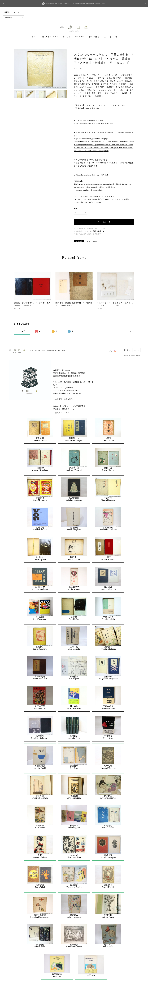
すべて (22, 331)
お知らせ (66, 37)
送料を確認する (98, 231)
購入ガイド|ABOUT (50, 37)
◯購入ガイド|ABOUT (62, 413)
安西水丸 (91, 975)
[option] (40, 69)
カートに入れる (104, 222)
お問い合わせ (94, 37)
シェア (87, 241)
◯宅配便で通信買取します (64, 409)
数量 (76, 209)
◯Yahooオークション (61, 406)
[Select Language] (13, 17)
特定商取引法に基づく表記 (56, 350)
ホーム (34, 37)
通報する (95, 241)
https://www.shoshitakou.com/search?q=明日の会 (93, 123)
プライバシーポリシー (37, 350)
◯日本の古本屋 (79, 406)
